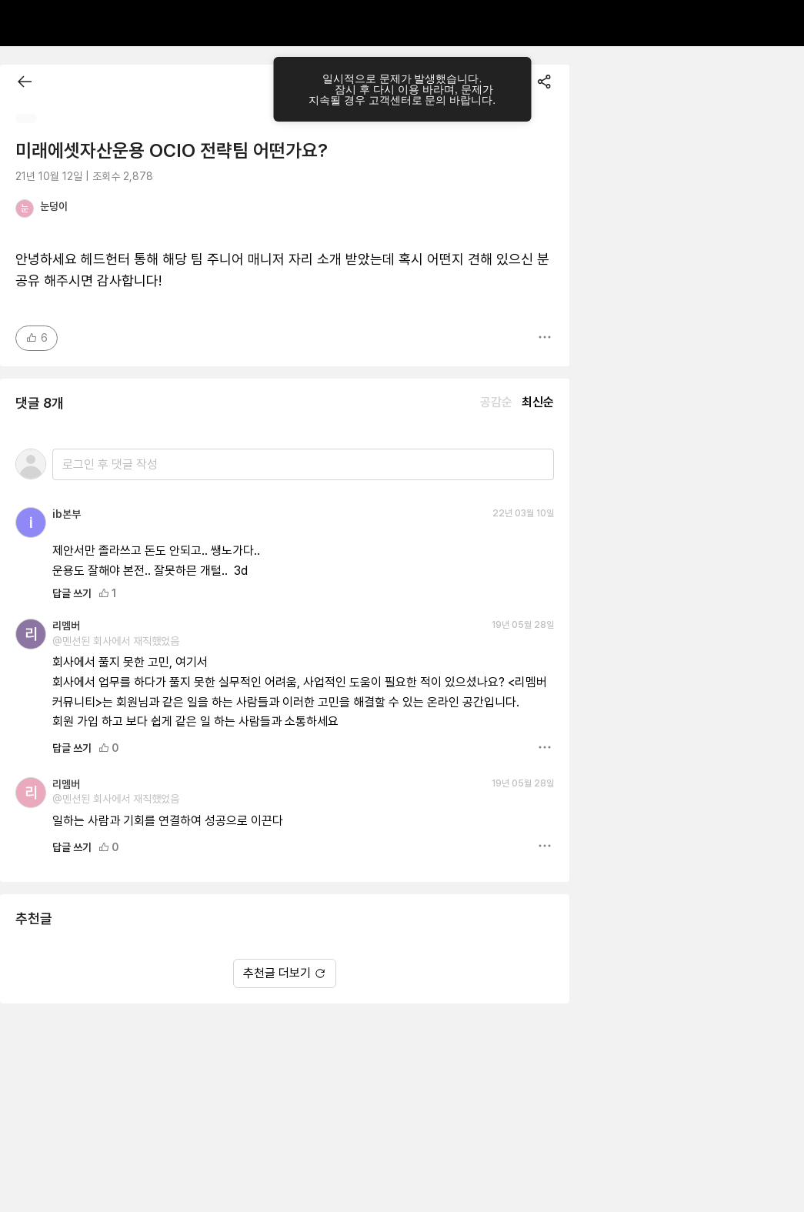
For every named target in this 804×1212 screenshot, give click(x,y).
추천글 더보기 (284, 973)
